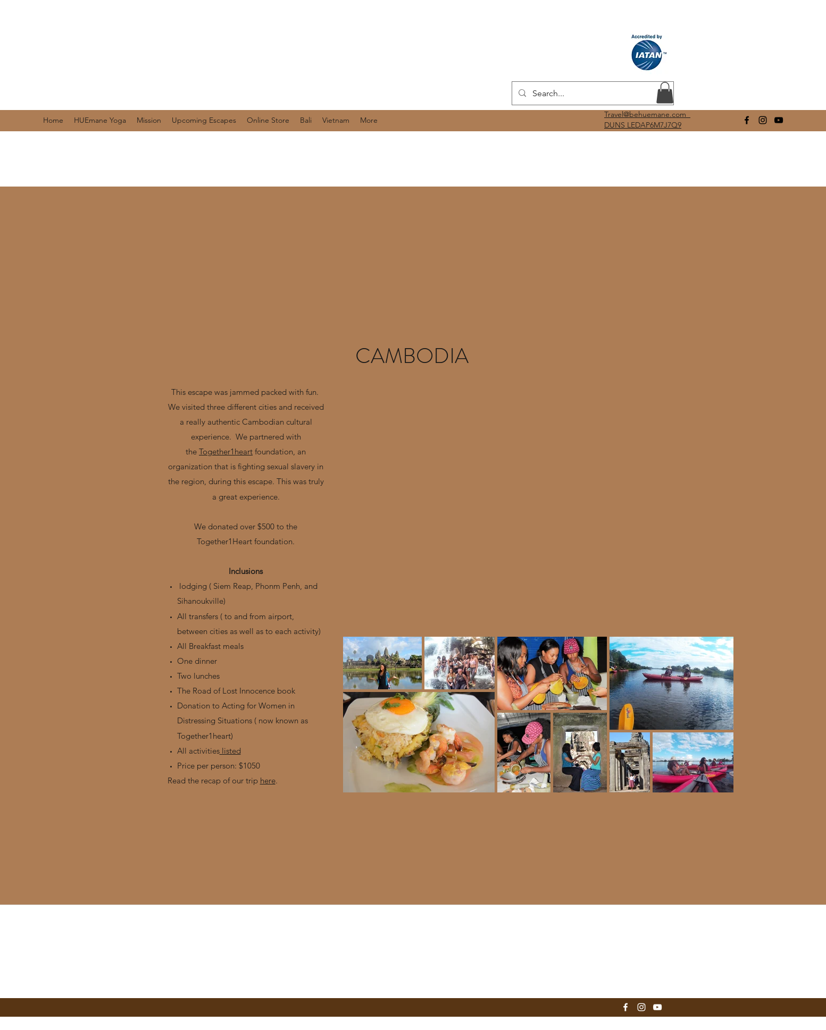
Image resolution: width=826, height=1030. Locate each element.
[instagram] (762, 120)
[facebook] (746, 120)
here (268, 780)
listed (230, 751)
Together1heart (226, 451)
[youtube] (778, 120)
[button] (665, 93)
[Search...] (591, 93)
